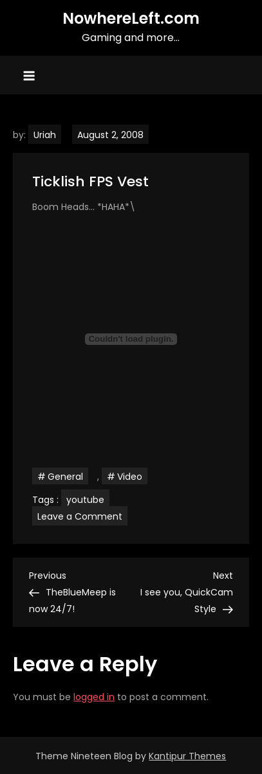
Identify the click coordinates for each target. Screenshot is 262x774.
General (65, 476)
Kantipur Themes (187, 756)
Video (129, 476)
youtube (85, 499)
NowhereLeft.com (131, 18)
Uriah (44, 134)
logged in (94, 696)
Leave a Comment (82, 515)
